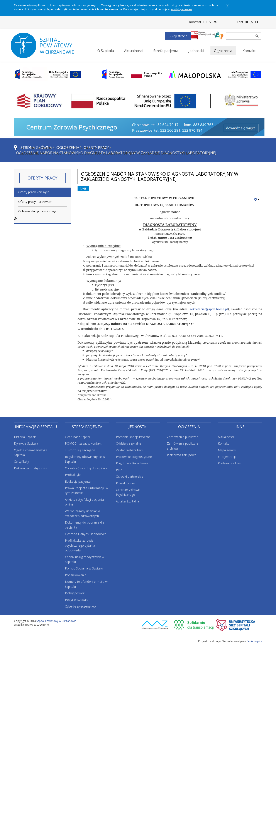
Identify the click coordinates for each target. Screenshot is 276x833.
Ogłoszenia (67, 147)
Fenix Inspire (254, 641)
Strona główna (36, 147)
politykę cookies (181, 9)
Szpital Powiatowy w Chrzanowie (56, 621)
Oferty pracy (96, 147)
